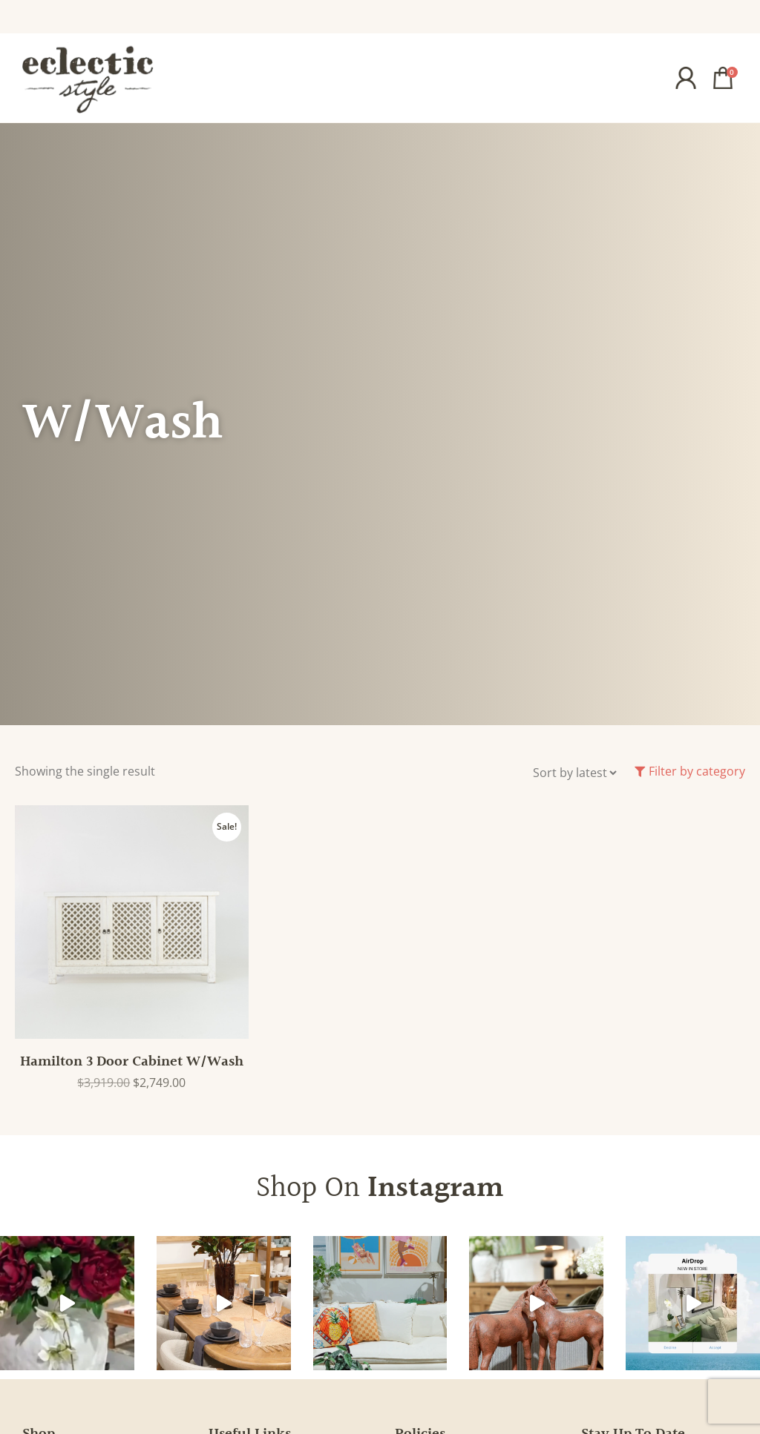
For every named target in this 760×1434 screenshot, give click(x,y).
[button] (613, 77)
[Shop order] (574, 772)
